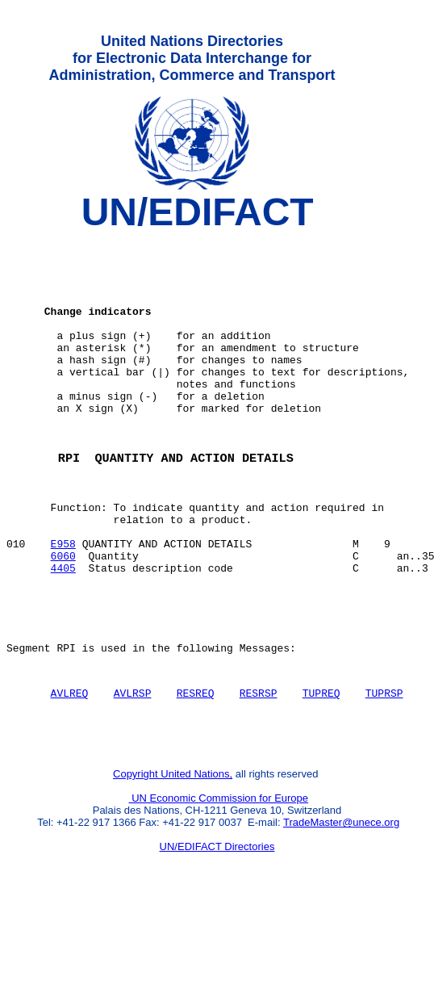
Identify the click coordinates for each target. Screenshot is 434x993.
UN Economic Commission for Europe (219, 884)
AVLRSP (133, 772)
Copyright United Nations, (172, 860)
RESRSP (259, 772)
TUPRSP (384, 772)
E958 (63, 603)
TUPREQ (321, 772)
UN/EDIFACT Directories (217, 933)
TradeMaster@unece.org (341, 909)
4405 (63, 632)
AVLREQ (70, 772)
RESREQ (196, 772)
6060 (63, 617)
